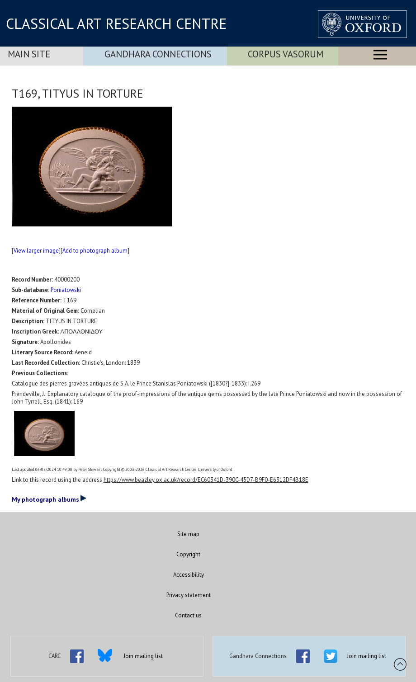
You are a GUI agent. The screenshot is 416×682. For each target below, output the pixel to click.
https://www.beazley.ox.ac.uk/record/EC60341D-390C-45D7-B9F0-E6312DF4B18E (206, 480)
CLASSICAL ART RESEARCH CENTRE (116, 23)
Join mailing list (143, 656)
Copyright (188, 554)
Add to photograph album (95, 250)
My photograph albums (49, 498)
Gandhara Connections (158, 54)
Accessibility (188, 575)
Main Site (29, 54)
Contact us (188, 615)
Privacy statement (188, 595)
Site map (188, 534)
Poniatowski (66, 290)
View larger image (36, 250)
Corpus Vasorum (285, 54)
